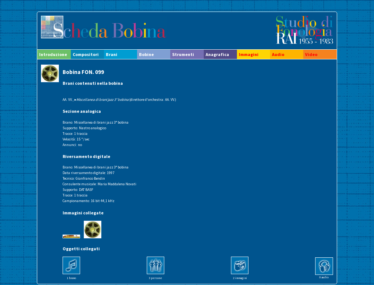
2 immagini (240, 278)
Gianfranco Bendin (90, 178)
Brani (111, 54)
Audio (278, 54)
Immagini (249, 54)
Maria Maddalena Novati (117, 184)
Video (311, 54)
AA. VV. (68, 99)
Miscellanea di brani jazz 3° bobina (101, 122)
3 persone (155, 278)
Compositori (86, 54)
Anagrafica (217, 54)
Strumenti (183, 54)
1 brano (71, 278)
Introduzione (53, 54)
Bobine (146, 54)
